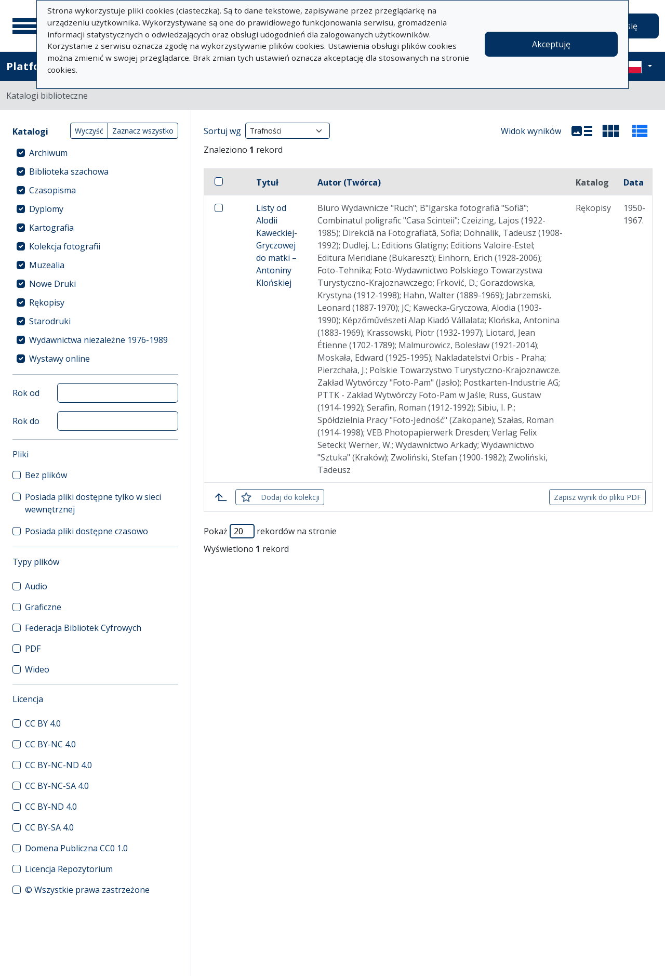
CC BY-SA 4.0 (49, 827)
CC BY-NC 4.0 (50, 744)
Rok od (25, 393)
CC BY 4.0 (43, 723)
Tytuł (267, 182)
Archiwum (48, 153)
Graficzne (43, 607)
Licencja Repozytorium (69, 869)
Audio (36, 586)
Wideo (37, 669)
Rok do (25, 421)
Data (633, 182)
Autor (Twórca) (349, 182)
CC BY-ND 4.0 (51, 806)
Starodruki (50, 321)
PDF (33, 648)
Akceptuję (551, 44)
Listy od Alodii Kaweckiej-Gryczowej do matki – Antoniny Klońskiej (276, 245)
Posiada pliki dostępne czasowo (86, 531)
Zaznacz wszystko (143, 131)
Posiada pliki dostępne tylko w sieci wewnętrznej (93, 503)
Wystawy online (59, 358)
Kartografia (51, 227)
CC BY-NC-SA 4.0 (57, 786)
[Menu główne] (25, 26)
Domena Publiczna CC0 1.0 (76, 848)
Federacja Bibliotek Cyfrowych (83, 628)
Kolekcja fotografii (64, 246)
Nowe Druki (52, 283)
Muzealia (46, 265)
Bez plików (46, 475)
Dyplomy (46, 209)
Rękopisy (46, 302)
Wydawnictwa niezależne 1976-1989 (98, 340)
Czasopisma (52, 190)
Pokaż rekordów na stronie (270, 531)
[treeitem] (95, 153)
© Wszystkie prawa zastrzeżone (87, 889)
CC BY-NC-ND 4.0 (58, 765)
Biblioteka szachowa (69, 171)
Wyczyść (89, 131)
